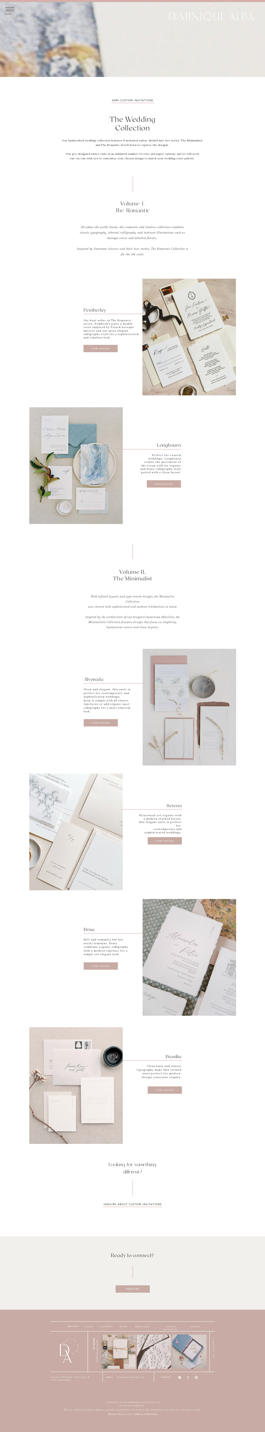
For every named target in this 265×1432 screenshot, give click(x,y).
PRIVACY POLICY (117, 1414)
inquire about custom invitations (132, 1204)
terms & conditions (145, 1414)
